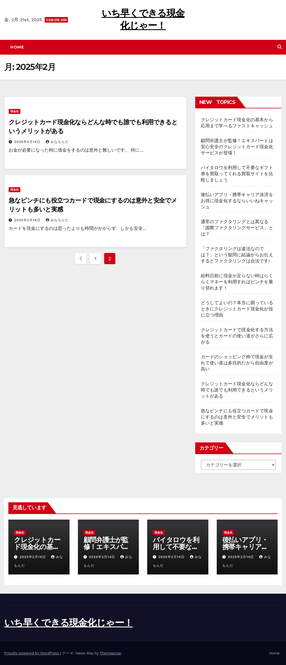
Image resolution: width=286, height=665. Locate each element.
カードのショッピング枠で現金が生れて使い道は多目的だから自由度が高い (237, 363)
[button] (279, 47)
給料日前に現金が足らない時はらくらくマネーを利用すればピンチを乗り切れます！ (237, 282)
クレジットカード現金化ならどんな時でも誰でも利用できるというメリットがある (237, 390)
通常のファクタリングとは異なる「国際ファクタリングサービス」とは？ (237, 228)
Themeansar (110, 653)
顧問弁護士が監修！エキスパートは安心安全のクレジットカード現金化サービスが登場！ (237, 146)
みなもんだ (57, 142)
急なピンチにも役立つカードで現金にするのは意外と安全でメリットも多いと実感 (237, 417)
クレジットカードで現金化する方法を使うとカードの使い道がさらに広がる (237, 336)
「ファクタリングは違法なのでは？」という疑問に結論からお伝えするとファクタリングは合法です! (237, 255)
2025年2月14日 (28, 142)
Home (17, 47)
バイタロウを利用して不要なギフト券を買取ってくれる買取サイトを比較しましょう (237, 173)
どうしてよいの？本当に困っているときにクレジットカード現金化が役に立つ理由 (237, 309)
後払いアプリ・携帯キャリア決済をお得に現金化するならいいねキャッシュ (237, 201)
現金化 (14, 111)
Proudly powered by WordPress (32, 653)
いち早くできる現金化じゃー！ (68, 623)
